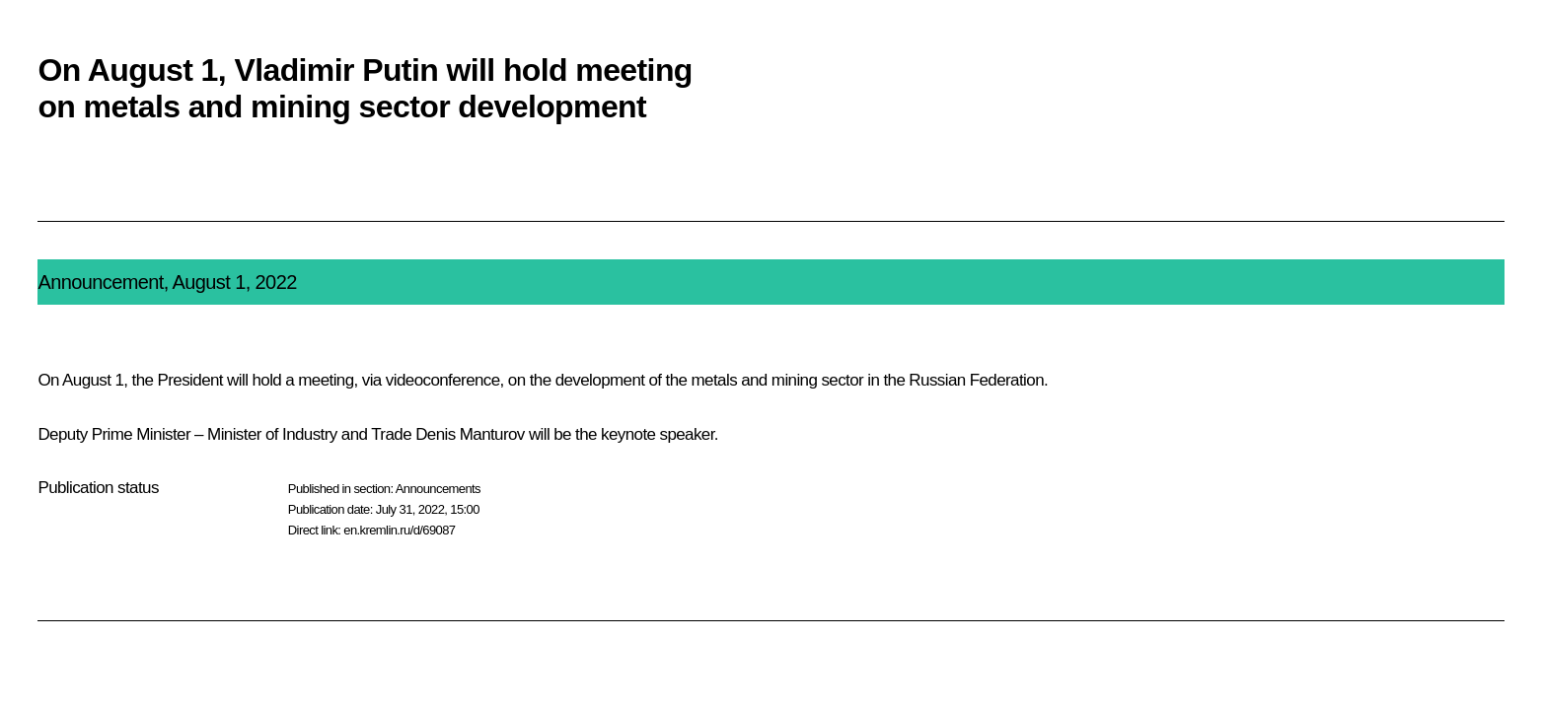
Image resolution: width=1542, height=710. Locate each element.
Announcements (438, 488)
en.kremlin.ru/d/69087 (399, 530)
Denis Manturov (470, 434)
